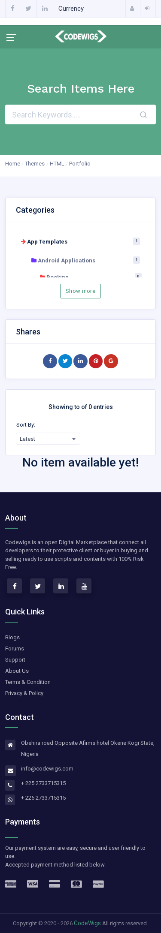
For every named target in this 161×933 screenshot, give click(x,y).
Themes (35, 163)
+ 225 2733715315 (43, 783)
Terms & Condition (28, 682)
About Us (17, 671)
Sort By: (25, 424)
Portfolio (80, 163)
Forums (14, 648)
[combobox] (48, 439)
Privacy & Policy (24, 693)
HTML (57, 163)
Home (12, 163)
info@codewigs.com (47, 768)
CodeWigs (87, 923)
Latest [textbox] (27, 439)
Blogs (12, 637)
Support (15, 659)
